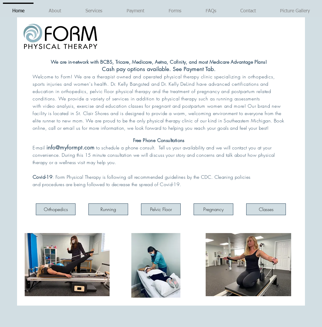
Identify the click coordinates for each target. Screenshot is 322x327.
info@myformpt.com (70, 147)
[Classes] (266, 209)
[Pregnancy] (213, 209)
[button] (93, 8)
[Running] (108, 209)
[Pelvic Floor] (161, 209)
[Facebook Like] (86, 316)
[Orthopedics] (56, 209)
